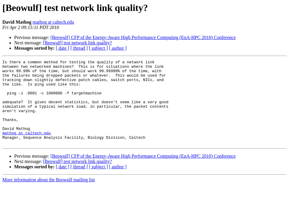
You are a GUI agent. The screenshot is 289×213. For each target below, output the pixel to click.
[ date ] (62, 48)
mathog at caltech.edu (53, 22)
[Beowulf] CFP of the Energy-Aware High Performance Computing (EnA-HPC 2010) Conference (143, 37)
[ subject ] (98, 48)
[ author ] (118, 48)
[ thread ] (79, 48)
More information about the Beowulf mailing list (48, 196)
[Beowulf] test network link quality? (77, 42)
